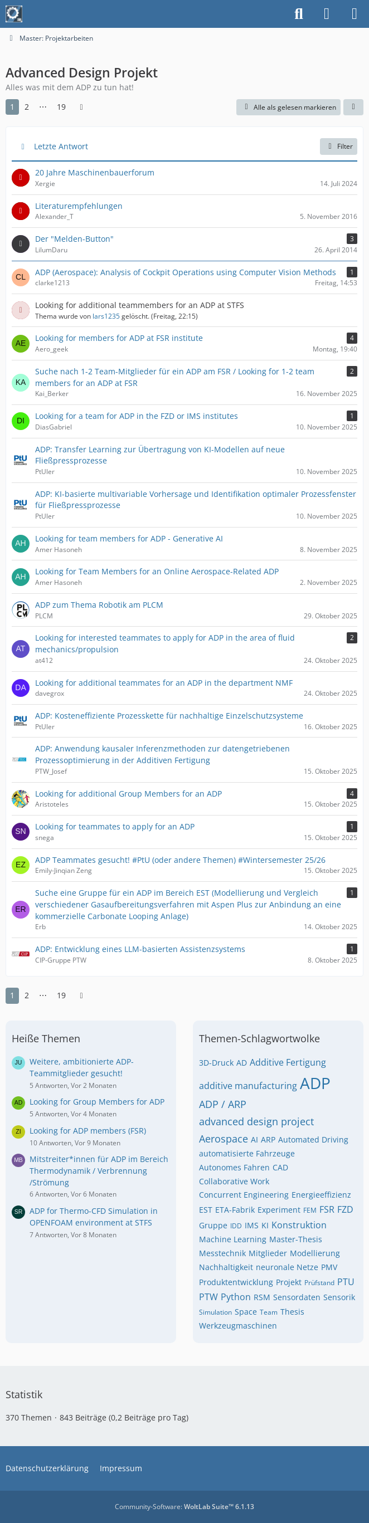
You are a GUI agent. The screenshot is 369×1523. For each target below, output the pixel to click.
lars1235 (106, 316)
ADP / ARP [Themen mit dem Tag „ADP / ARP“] (222, 1104)
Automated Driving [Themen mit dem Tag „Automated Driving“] (313, 1139)
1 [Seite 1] (12, 106)
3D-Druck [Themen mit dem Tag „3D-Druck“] (216, 1062)
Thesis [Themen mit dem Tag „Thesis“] (292, 1311)
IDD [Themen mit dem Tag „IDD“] (236, 1226)
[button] (353, 107)
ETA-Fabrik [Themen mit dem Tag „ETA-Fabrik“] (235, 1209)
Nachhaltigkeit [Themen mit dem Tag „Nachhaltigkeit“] (226, 1267)
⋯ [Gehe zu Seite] (43, 106)
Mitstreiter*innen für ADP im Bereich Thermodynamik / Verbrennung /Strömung (99, 1170)
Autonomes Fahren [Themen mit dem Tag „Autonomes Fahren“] (234, 1167)
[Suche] (299, 14)
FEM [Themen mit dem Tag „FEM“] (310, 1210)
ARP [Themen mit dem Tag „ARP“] (268, 1139)
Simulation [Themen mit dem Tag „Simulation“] (215, 1312)
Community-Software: (184, 1506)
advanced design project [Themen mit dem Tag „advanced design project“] (256, 1121)
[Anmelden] (326, 14)
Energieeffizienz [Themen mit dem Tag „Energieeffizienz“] (321, 1194)
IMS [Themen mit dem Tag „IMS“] (252, 1225)
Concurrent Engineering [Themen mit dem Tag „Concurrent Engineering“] (244, 1194)
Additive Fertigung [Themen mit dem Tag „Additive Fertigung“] (288, 1062)
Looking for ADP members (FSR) (88, 1130)
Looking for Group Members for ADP (97, 1101)
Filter (338, 146)
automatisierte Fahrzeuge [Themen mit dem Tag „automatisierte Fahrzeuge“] (247, 1153)
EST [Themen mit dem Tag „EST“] (205, 1209)
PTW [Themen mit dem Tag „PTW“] (208, 1297)
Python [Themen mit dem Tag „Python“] (236, 1297)
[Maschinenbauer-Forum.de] (14, 14)
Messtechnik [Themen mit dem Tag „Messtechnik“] (222, 1253)
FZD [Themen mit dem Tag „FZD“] (345, 1209)
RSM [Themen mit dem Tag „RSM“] (262, 1297)
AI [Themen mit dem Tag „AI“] (254, 1139)
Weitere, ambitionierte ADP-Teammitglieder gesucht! (82, 1067)
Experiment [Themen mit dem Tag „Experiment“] (279, 1209)
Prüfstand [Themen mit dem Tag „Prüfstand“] (319, 1282)
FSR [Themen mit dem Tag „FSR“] (326, 1209)
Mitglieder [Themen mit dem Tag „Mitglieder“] (268, 1253)
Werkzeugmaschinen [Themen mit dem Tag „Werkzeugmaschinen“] (238, 1325)
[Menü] (354, 14)
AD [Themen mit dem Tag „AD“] (241, 1062)
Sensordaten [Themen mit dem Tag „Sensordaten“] (297, 1297)
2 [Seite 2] (27, 106)
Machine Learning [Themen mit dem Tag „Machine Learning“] (232, 1239)
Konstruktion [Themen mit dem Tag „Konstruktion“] (299, 1225)
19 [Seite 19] (61, 106)
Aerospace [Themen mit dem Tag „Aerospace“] (223, 1138)
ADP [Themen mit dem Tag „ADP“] (315, 1083)
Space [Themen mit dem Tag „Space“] (246, 1311)
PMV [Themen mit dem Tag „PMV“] (329, 1267)
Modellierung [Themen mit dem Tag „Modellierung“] (315, 1253)
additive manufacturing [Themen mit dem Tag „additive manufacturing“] (248, 1086)
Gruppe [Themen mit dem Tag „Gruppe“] (213, 1225)
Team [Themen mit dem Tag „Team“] (269, 1312)
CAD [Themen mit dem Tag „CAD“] (280, 1167)
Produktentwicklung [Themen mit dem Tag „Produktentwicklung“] (236, 1282)
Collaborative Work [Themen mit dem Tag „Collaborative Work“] (234, 1181)
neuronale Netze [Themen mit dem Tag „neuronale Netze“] (287, 1267)
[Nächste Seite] (81, 107)
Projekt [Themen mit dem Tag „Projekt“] (289, 1282)
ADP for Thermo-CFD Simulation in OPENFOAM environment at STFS (94, 1216)
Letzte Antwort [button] (61, 146)
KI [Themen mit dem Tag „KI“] (265, 1225)
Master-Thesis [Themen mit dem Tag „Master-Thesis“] (295, 1239)
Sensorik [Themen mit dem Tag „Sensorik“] (339, 1297)
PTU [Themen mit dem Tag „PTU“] (346, 1282)
